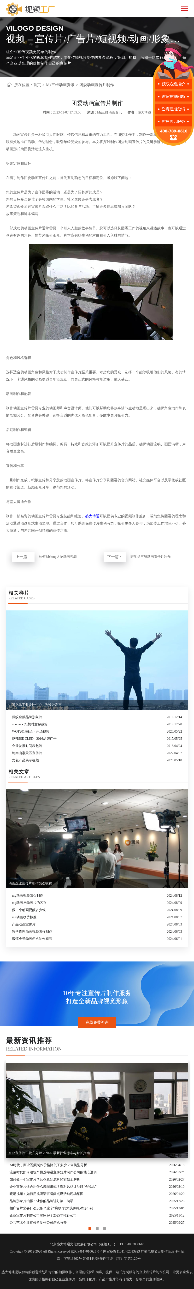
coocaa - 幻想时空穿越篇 (30, 724)
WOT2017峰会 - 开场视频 (30, 731)
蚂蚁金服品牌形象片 (27, 717)
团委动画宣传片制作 (96, 85)
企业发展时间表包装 (27, 746)
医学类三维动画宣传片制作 (150, 557)
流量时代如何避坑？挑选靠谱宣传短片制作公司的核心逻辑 (53, 1172)
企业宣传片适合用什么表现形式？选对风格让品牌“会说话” (53, 1186)
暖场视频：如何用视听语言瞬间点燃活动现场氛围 (46, 1194)
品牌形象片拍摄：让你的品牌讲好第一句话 (41, 1201)
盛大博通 (92, 516)
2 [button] (97, 1227)
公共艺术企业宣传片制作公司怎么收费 (38, 1222)
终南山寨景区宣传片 (27, 753)
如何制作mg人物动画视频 (58, 557)
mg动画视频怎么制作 (27, 895)
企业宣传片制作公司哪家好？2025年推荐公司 (43, 1215)
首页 (37, 85)
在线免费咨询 (97, 1022)
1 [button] (89, 1227)
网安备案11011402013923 (121, 1251)
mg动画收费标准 (24, 917)
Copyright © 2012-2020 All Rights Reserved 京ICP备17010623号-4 (56, 1251)
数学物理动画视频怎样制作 (32, 931)
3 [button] (104, 1227)
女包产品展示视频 (25, 760)
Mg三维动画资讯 (60, 85)
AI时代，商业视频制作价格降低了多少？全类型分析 (48, 1165)
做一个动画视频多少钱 (29, 910)
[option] (97, 1143)
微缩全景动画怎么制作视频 (32, 939)
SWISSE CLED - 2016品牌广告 (34, 738)
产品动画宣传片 (23, 924)
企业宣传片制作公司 (154, 1272)
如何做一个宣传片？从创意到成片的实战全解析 (45, 1179)
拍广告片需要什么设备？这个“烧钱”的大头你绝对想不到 (51, 1208)
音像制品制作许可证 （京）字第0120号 (112, 1258)
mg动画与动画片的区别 (29, 903)
